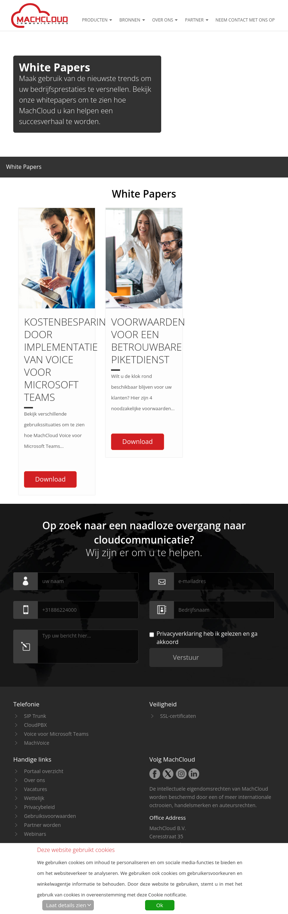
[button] (24, 165)
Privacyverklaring (179, 576)
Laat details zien (66, 905)
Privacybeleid (39, 749)
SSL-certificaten (178, 658)
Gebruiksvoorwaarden (50, 758)
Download (50, 421)
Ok (159, 905)
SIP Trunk (35, 658)
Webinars (35, 776)
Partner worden (42, 767)
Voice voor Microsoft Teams (56, 676)
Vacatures (35, 731)
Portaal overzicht (43, 713)
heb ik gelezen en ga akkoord (203, 580)
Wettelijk (34, 740)
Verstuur (186, 600)
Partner (196, 20)
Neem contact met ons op (245, 20)
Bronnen (132, 20)
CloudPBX (35, 667)
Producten (97, 20)
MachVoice (36, 685)
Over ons (165, 20)
